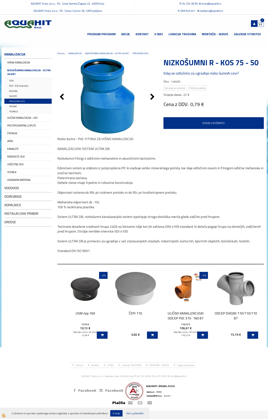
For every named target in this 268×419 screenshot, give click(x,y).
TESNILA (11, 172)
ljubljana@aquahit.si (211, 11)
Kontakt (142, 34)
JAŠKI (10, 141)
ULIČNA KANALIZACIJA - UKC (22, 118)
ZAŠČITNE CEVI (15, 164)
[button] (153, 97)
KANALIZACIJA (75, 53)
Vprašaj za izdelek (175, 88)
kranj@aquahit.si (211, 3)
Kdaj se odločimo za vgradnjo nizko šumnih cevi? (201, 73)
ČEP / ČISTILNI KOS (18, 86)
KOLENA (13, 91)
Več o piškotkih (135, 413)
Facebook (84, 390)
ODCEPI (13, 96)
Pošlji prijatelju (197, 88)
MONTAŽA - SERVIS (215, 34)
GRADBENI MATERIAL (19, 180)
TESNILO (13, 111)
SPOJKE (13, 106)
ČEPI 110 (135, 313)
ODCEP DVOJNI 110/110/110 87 (236, 316)
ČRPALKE (12, 133)
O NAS (158, 34)
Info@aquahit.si (179, 376)
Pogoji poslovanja (186, 365)
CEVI (11, 80)
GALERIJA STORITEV (247, 34)
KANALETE (13, 149)
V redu (116, 413)
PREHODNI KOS (17, 101)
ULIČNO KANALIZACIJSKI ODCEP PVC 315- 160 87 (186, 316)
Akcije (125, 34)
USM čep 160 (85, 313)
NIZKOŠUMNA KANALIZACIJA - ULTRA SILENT (29, 72)
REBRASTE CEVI (16, 156)
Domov (61, 53)
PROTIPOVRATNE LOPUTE (21, 125)
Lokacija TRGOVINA (182, 34)
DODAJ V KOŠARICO (213, 123)
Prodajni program (101, 34)
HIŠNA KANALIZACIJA (18, 62)
